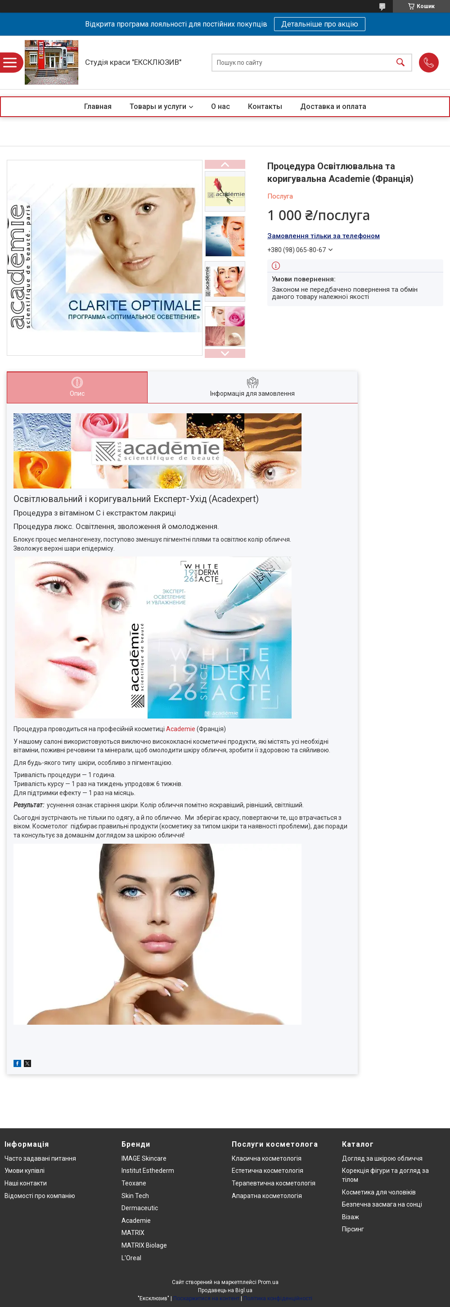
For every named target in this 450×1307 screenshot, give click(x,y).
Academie (180, 729)
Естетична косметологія (267, 1170)
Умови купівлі (24, 1170)
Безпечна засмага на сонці (382, 1204)
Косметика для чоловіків (379, 1192)
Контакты (265, 106)
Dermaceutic (140, 1208)
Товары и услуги (158, 106)
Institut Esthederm (148, 1170)
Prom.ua (268, 1282)
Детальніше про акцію (319, 24)
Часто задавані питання (40, 1158)
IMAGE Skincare (144, 1158)
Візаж (350, 1217)
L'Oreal (131, 1258)
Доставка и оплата (333, 106)
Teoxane (134, 1183)
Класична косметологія (267, 1158)
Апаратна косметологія (267, 1195)
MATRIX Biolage (144, 1245)
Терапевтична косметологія (273, 1183)
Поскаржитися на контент (206, 1298)
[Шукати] (400, 62)
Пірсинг (353, 1229)
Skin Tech (135, 1195)
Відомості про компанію (39, 1195)
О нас (220, 106)
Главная (98, 106)
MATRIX (133, 1232)
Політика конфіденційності (277, 1298)
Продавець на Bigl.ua (225, 1290)
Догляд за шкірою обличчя (382, 1158)
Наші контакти (25, 1183)
